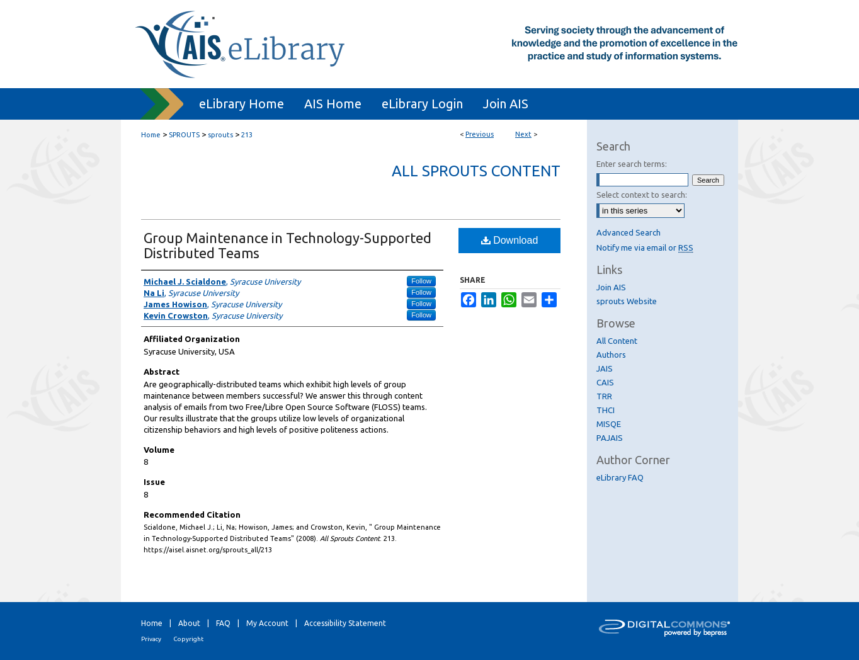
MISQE (608, 423)
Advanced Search (628, 232)
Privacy (151, 638)
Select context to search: (641, 194)
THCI (605, 410)
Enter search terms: (631, 163)
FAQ (223, 623)
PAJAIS (609, 437)
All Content (616, 340)
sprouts (220, 135)
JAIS (604, 368)
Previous (479, 134)
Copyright (188, 638)
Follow (421, 281)
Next (523, 134)
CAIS (605, 382)
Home (151, 135)
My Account (267, 623)
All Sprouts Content (476, 170)
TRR (604, 396)
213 (247, 135)
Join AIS (611, 287)
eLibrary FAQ (620, 477)
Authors (611, 354)
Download (509, 240)
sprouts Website (626, 301)
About (189, 623)
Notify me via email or (644, 247)
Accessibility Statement (345, 623)
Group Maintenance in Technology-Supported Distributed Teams (287, 245)
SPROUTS (184, 135)
